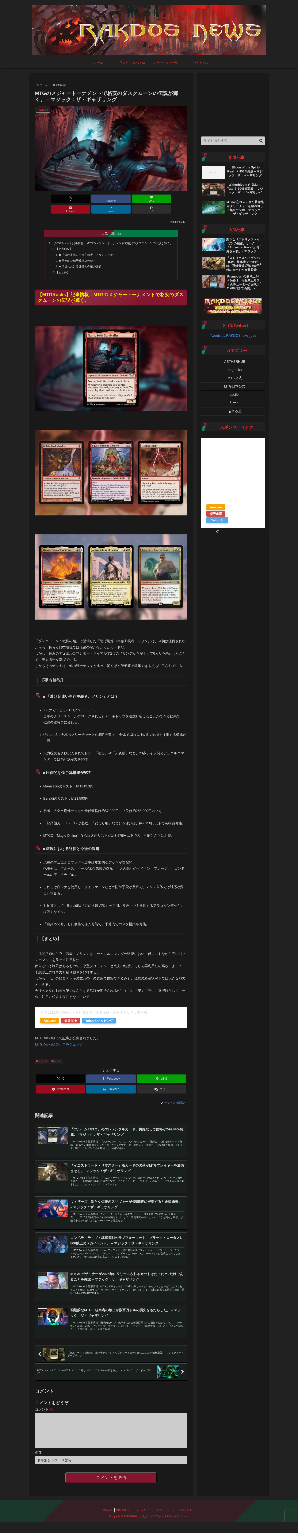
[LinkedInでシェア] (149, 199)
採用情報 (118, 1521)
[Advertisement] (233, 103)
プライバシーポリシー (166, 1521)
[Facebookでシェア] (72, 199)
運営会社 (103, 1521)
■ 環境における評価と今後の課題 (78, 263)
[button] (175, 199)
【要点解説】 (61, 244)
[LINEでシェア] (98, 199)
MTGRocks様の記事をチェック (59, 1042)
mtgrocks (42, 1058)
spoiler (56, 1058)
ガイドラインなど (138, 1521)
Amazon (50, 1018)
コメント (44, 1414)
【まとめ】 (59, 269)
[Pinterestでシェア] (124, 199)
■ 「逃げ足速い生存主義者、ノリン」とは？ (86, 250)
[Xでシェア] (47, 199)
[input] (233, 140)
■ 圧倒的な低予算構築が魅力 (75, 257)
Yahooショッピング (99, 1018)
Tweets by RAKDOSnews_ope (233, 335)
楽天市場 (70, 1018)
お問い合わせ (192, 1521)
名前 (38, 1464)
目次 (105, 223)
